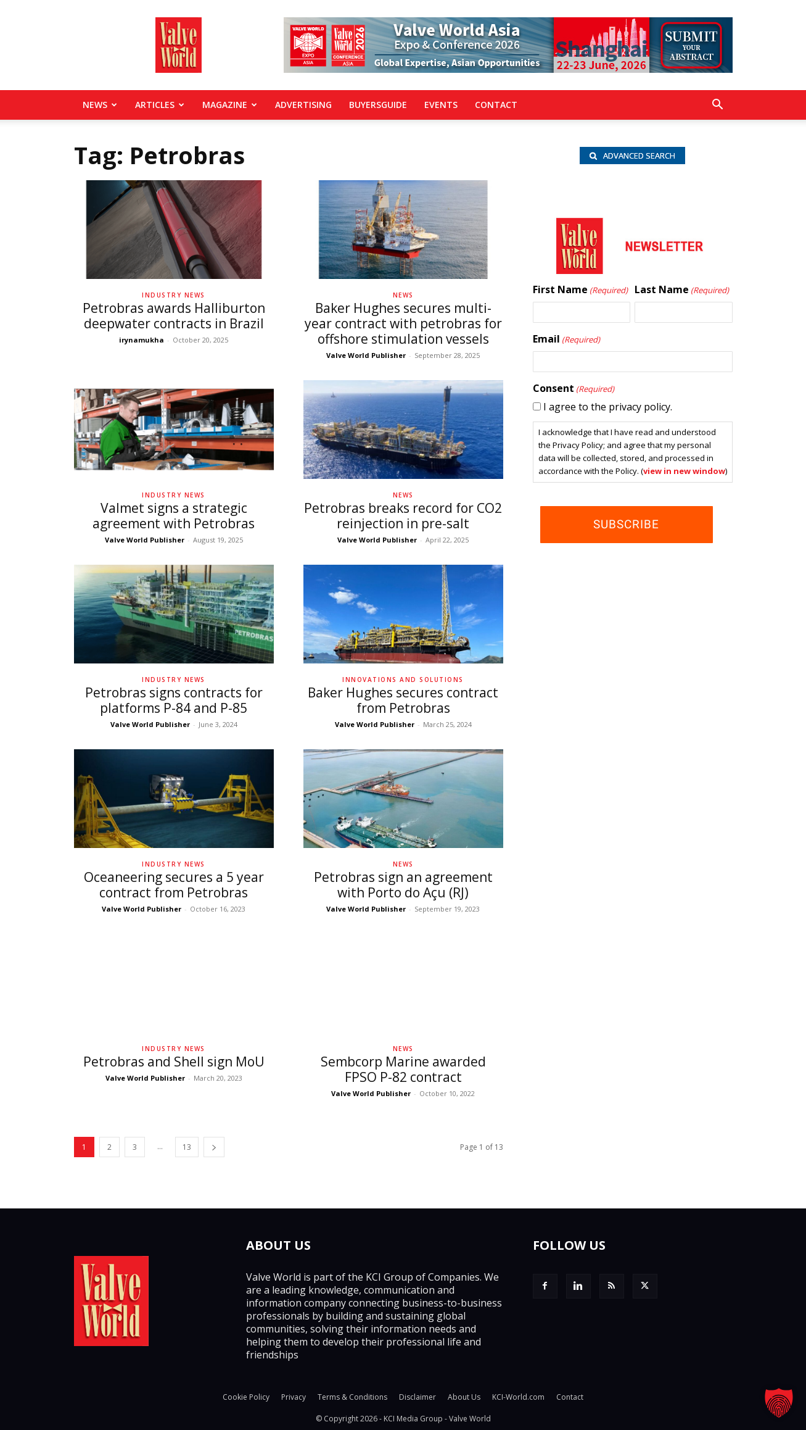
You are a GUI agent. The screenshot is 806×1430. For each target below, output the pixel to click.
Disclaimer (417, 1397)
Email (566, 342)
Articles (159, 104)
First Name (580, 292)
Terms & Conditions (352, 1397)
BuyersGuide (378, 104)
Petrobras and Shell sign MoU (174, 1061)
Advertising (303, 104)
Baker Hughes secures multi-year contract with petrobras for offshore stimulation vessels (403, 323)
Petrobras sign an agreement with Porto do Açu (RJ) (403, 884)
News (100, 104)
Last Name (682, 292)
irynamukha (141, 339)
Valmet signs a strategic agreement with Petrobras (174, 515)
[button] (718, 105)
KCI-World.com (518, 1397)
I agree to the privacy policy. (607, 409)
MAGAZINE (229, 104)
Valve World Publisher (366, 355)
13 (187, 1147)
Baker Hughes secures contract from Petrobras (403, 700)
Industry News (173, 295)
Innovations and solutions (403, 679)
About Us (464, 1397)
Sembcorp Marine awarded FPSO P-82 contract (403, 1069)
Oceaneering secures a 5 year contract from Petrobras (174, 884)
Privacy (293, 1397)
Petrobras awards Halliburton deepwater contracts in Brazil (174, 315)
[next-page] (214, 1147)
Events (441, 104)
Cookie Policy (246, 1397)
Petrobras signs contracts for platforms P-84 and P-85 (174, 700)
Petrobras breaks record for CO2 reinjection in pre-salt (403, 515)
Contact (496, 104)
